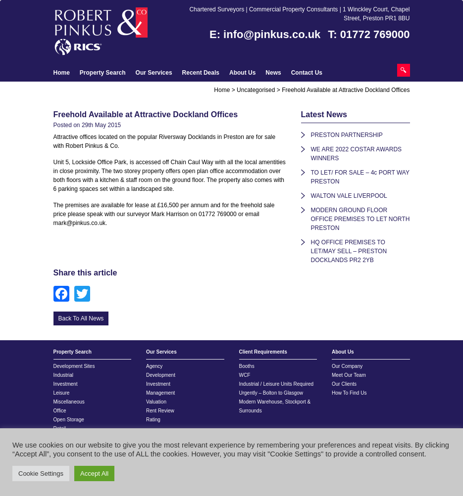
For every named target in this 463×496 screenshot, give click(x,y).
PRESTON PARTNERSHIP (347, 135)
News (273, 72)
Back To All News (81, 318)
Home (61, 72)
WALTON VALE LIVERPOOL (349, 195)
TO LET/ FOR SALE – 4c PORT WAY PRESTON (360, 177)
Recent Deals (200, 72)
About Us (242, 72)
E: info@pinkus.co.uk (264, 34)
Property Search (103, 72)
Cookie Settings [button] (40, 473)
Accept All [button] (94, 473)
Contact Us (306, 72)
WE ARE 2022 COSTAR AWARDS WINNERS (356, 154)
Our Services (154, 72)
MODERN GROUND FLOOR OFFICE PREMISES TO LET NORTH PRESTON (360, 219)
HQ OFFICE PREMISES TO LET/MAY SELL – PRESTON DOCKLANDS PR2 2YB (349, 251)
